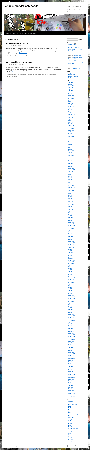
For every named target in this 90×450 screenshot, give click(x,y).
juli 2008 (70, 342)
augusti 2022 (71, 119)
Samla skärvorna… (72, 50)
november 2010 (71, 298)
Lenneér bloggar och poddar (21, 5)
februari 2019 (71, 149)
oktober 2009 (71, 319)
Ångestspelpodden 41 (77, 55)
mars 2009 (70, 330)
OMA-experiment (72, 44)
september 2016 (71, 192)
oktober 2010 (71, 300)
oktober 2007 (71, 357)
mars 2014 (70, 238)
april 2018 (70, 163)
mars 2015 (70, 219)
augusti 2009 (71, 322)
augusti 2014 (71, 230)
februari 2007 (71, 369)
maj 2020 (70, 131)
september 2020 (71, 128)
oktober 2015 (71, 209)
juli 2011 (70, 285)
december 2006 (71, 373)
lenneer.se (13, 33)
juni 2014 (70, 233)
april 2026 (70, 82)
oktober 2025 (71, 87)
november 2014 (71, 225)
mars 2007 (70, 368)
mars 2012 (70, 273)
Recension (70, 426)
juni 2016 (70, 196)
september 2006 (71, 377)
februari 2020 (71, 133)
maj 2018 (70, 162)
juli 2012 (70, 266)
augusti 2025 (71, 89)
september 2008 (71, 339)
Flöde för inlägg (71, 74)
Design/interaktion (72, 403)
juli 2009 (70, 323)
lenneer (22, 45)
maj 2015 (70, 215)
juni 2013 (70, 249)
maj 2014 (70, 234)
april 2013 (70, 252)
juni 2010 (70, 306)
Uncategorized (71, 441)
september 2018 (71, 157)
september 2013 (71, 246)
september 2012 (71, 263)
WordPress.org (71, 77)
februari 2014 (71, 239)
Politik (69, 425)
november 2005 (71, 393)
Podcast (17, 55)
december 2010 (71, 296)
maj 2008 (70, 346)
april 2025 (70, 90)
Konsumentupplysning (32, 74)
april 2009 (70, 328)
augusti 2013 (71, 247)
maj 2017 (70, 179)
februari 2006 (71, 388)
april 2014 (70, 236)
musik (69, 420)
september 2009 (71, 320)
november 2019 (71, 135)
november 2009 (71, 317)
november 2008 (71, 336)
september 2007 (71, 358)
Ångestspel (13, 74)
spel (69, 436)
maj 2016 (70, 198)
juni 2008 (70, 344)
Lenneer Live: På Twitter (31, 33)
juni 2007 (70, 363)
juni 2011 (70, 287)
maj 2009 (70, 326)
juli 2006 (70, 380)
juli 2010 (70, 304)
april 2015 (70, 217)
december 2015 (71, 206)
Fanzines (70, 407)
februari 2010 (71, 312)
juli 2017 (70, 176)
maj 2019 (70, 144)
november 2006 (71, 374)
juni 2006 (70, 382)
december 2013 (71, 242)
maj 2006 (70, 384)
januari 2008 (71, 352)
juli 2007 (70, 361)
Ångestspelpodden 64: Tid (16, 43)
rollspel (70, 430)
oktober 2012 (71, 261)
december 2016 (71, 187)
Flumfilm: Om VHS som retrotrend (75, 46)
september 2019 (71, 138)
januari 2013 (71, 257)
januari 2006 (71, 390)
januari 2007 (71, 371)
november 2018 (71, 154)
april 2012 (70, 271)
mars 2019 (70, 147)
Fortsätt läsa (23, 53)
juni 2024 (70, 100)
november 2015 (71, 208)
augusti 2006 (71, 379)
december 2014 (71, 223)
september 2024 (71, 98)
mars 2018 (70, 165)
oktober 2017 (71, 171)
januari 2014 (71, 241)
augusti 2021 (71, 125)
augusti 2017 (71, 174)
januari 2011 (71, 295)
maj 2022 (70, 120)
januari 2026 (71, 85)
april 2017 (70, 181)
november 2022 (71, 116)
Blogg (7, 33)
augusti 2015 (71, 211)
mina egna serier (71, 419)
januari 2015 (71, 222)
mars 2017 (70, 182)
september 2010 (71, 301)
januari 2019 (71, 150)
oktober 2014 (71, 227)
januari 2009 (71, 333)
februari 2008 (71, 350)
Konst (69, 412)
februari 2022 (71, 123)
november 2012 (71, 260)
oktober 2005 (71, 395)
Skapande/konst (71, 434)
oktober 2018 (71, 155)
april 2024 (70, 103)
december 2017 (71, 169)
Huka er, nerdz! (76, 68)
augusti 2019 (71, 139)
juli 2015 (70, 212)
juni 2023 (70, 111)
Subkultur (70, 439)
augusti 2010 (71, 303)
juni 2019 (70, 142)
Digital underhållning (21, 74)
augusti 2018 (71, 158)
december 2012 (71, 258)
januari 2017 (71, 185)
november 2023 (71, 106)
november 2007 (71, 355)
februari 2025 (71, 93)
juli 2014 (70, 231)
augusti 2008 (71, 341)
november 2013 (71, 244)
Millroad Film (71, 417)
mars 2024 (70, 104)
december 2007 (71, 353)
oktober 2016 (71, 190)
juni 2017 (70, 177)
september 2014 (71, 228)
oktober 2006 (71, 376)
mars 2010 (70, 311)
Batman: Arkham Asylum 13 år (18, 62)
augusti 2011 (71, 284)
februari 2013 (71, 255)
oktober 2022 (71, 117)
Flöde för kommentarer (73, 76)
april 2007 (70, 366)
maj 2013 (70, 250)
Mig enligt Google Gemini (74, 47)
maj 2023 (70, 112)
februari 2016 (71, 203)
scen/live (70, 431)
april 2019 (70, 146)
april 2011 (70, 290)
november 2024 (71, 96)
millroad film (20, 33)
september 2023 (71, 108)
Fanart (69, 406)
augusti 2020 (71, 130)
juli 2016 (70, 195)
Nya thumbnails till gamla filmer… (75, 49)
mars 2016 (70, 201)
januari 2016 (71, 204)
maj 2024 (70, 101)
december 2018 (71, 152)
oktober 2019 (71, 136)
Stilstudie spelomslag (72, 438)
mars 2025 (70, 92)
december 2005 (71, 392)
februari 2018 (71, 166)
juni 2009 (70, 325)
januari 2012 (71, 276)
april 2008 (70, 347)
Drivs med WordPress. (73, 445)
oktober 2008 (71, 338)
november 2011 (71, 279)
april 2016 (70, 200)
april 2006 (70, 385)
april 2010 (70, 309)
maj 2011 (70, 288)
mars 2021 (70, 127)
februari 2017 (71, 184)
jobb (69, 411)
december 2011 (71, 277)
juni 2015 (70, 214)
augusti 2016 (71, 193)
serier (54, 74)
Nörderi (12, 55)
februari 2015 (71, 220)
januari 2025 (71, 95)
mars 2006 (70, 387)
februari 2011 (71, 293)
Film (69, 409)
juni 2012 (70, 268)
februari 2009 (71, 331)
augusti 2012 (71, 265)
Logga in (70, 73)
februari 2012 (71, 274)
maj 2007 (70, 365)
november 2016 (71, 188)
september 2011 (71, 282)
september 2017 (71, 173)
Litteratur (70, 415)
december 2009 (71, 315)
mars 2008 (70, 349)
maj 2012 (70, 269)
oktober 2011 (71, 280)
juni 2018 (70, 160)
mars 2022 (70, 122)
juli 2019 (70, 141)
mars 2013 (70, 254)
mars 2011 (70, 292)
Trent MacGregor (72, 60)
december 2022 (71, 114)
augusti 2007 (71, 360)
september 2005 (71, 396)
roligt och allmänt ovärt (47, 74)
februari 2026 (71, 84)
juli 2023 (70, 109)
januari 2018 (71, 168)
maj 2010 (70, 307)
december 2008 (71, 334)
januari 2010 (71, 314)
